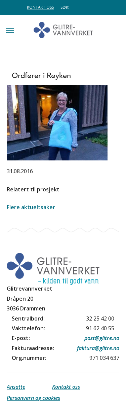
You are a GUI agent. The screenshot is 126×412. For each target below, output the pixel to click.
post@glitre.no (101, 338)
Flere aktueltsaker (31, 207)
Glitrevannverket (63, 30)
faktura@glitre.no (98, 348)
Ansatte (16, 386)
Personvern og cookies (33, 398)
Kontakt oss (40, 7)
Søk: (64, 6)
